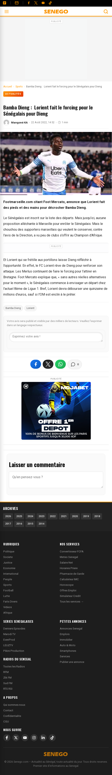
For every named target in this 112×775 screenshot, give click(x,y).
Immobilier (66, 639)
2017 (8, 523)
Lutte (6, 596)
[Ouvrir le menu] (6, 11)
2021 (64, 516)
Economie (9, 568)
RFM (6, 672)
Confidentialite (12, 715)
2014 (41, 523)
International (10, 573)
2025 (19, 516)
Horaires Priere (69, 568)
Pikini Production (13, 650)
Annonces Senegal (71, 628)
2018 (97, 516)
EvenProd (9, 639)
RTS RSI (7, 688)
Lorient (30, 308)
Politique (8, 551)
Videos (7, 607)
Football (8, 590)
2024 (30, 516)
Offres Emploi (68, 590)
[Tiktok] (50, 3)
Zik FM (7, 677)
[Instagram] (34, 737)
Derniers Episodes (14, 628)
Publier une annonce (72, 661)
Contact (8, 710)
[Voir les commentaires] (74, 364)
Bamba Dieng (13, 308)
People (7, 579)
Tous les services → (72, 601)
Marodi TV (9, 634)
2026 (8, 516)
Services (65, 656)
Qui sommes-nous (14, 704)
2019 (86, 516)
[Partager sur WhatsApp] (60, 364)
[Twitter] (36, 3)
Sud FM (7, 683)
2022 (52, 516)
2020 (75, 516)
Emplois (65, 634)
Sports (7, 584)
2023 (41, 516)
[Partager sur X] (48, 364)
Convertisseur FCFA (72, 551)
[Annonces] (4, 3)
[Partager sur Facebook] (35, 364)
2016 (19, 523)
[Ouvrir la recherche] (106, 11)
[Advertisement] (56, 50)
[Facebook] (28, 3)
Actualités (13, 94)
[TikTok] (52, 737)
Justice (7, 562)
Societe (8, 557)
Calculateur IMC (69, 579)
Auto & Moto (67, 645)
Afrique (7, 612)
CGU (6, 721)
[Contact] (17, 3)
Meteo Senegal (69, 557)
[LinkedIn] (43, 737)
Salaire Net (66, 562)
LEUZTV (8, 645)
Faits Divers (10, 601)
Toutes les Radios (14, 666)
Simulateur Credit (70, 596)
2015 (30, 523)
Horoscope (66, 584)
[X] (15, 737)
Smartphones (68, 650)
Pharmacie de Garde (72, 573)
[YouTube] (43, 3)
